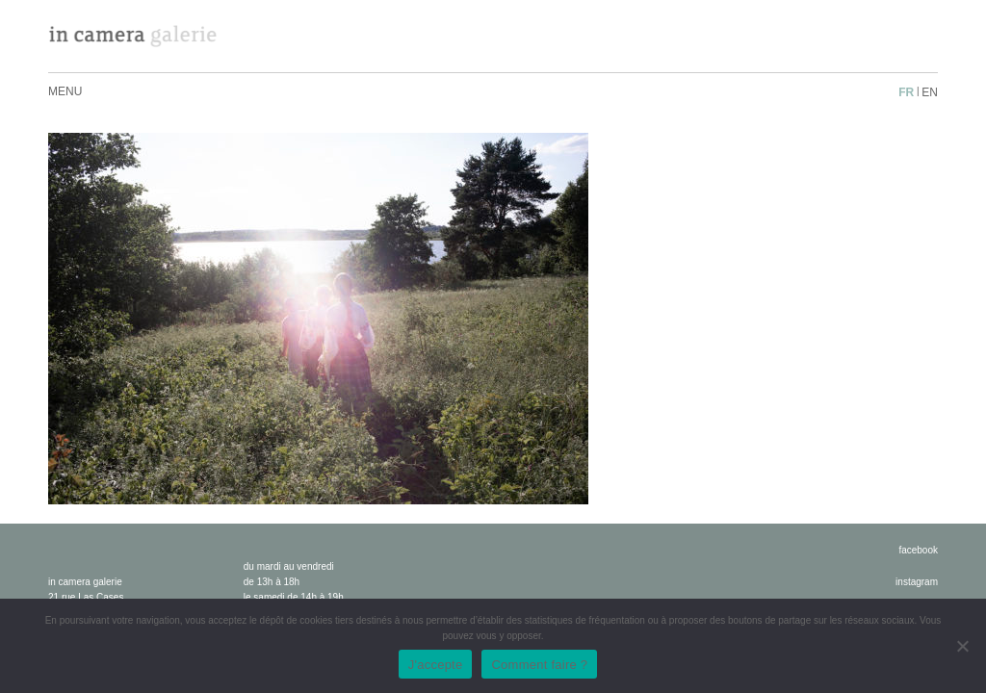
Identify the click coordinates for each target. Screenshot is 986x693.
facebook (918, 550)
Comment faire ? (539, 664)
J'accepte (435, 664)
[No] (962, 645)
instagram (916, 582)
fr (906, 92)
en (929, 92)
